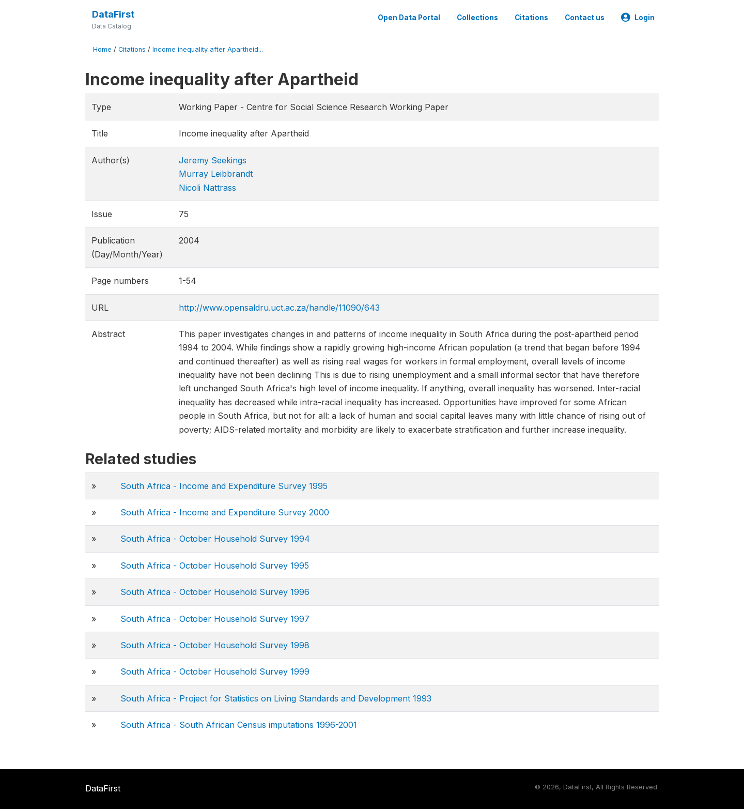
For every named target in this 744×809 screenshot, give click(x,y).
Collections (477, 17)
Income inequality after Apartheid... (207, 49)
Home (102, 49)
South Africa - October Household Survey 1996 (214, 592)
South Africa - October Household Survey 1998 (214, 645)
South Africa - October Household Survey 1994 (215, 538)
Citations (531, 17)
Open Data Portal (409, 17)
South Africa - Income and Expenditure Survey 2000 (224, 512)
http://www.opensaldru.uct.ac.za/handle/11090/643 (279, 307)
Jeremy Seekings (212, 160)
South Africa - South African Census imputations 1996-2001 (238, 725)
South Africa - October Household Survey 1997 (214, 619)
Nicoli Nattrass (207, 187)
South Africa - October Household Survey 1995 (214, 565)
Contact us (585, 17)
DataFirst (113, 14)
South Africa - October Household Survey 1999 (214, 671)
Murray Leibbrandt (216, 174)
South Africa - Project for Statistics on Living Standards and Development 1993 (275, 698)
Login (638, 17)
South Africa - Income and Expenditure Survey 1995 (224, 486)
